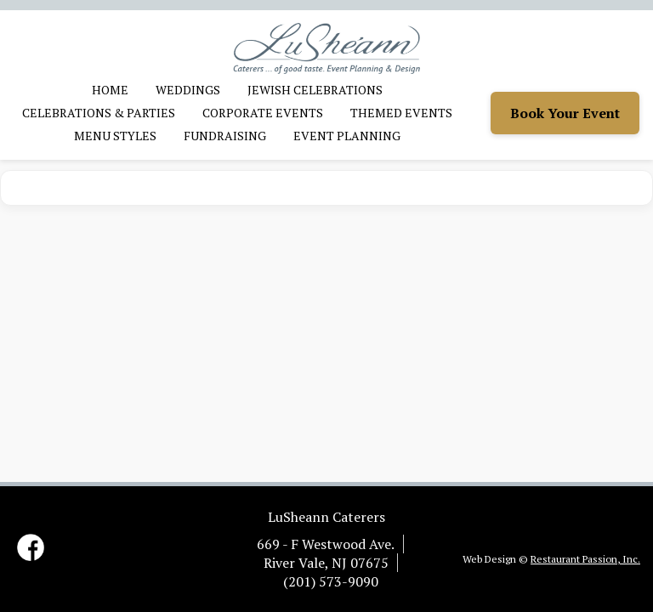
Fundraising (225, 136)
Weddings (188, 90)
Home (110, 90)
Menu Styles (115, 136)
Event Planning (346, 136)
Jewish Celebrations (315, 90)
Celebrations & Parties (98, 113)
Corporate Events (262, 113)
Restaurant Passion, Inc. (585, 558)
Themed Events (401, 113)
